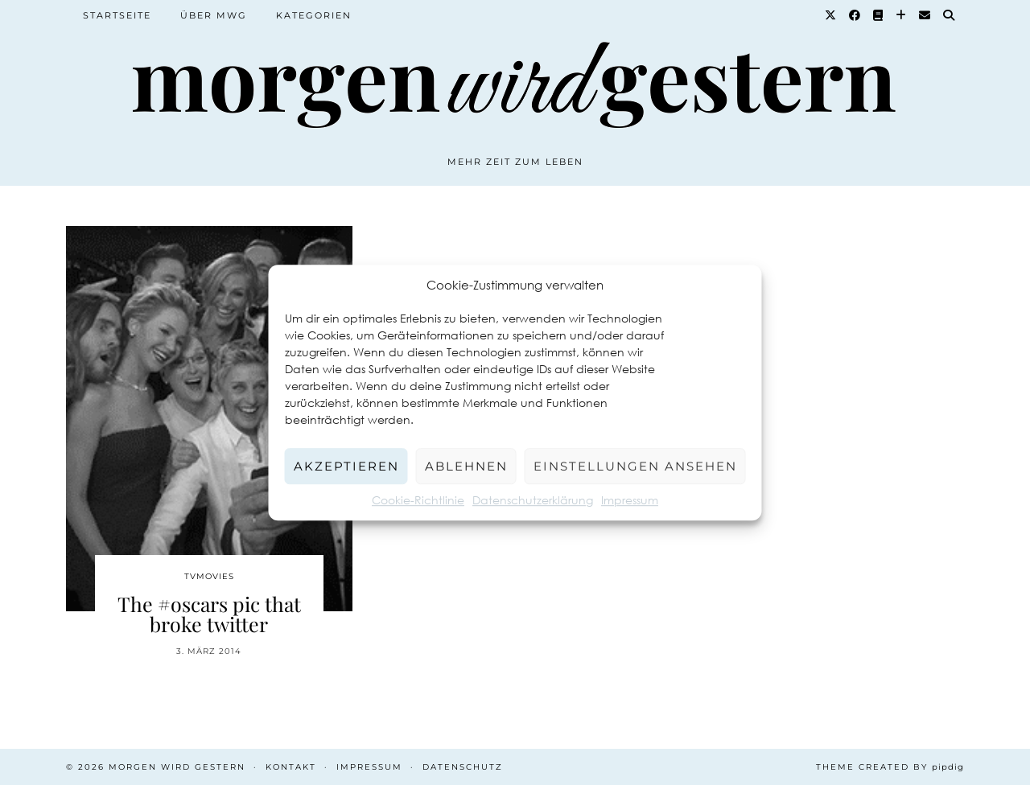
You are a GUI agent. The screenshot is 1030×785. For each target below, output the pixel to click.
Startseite (117, 15)
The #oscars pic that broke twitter (209, 613)
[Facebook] (855, 15)
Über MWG (213, 15)
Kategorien (314, 15)
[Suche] (949, 15)
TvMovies (209, 576)
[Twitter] (831, 15)
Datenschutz (462, 767)
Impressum (629, 500)
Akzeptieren (346, 466)
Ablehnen (466, 466)
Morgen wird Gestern (177, 767)
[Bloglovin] (902, 15)
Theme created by (890, 767)
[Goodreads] (878, 15)
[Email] (925, 15)
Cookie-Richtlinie (418, 500)
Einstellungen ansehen (635, 466)
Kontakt (291, 767)
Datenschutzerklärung (532, 500)
